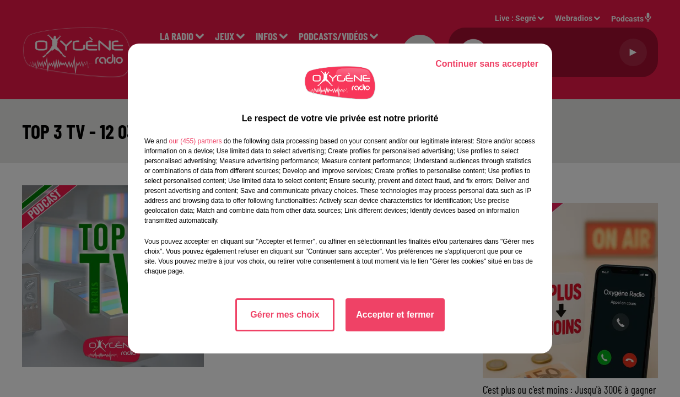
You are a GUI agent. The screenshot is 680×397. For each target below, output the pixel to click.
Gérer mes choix (284, 314)
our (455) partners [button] (195, 141)
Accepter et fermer (395, 314)
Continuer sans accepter (486, 63)
